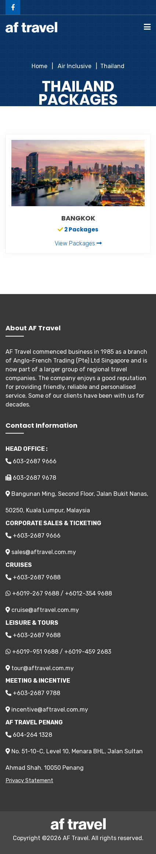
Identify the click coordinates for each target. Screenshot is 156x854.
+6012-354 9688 (88, 593)
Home (39, 66)
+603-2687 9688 (33, 577)
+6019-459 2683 (87, 651)
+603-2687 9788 (33, 693)
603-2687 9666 (31, 461)
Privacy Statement (29, 780)
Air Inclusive (73, 66)
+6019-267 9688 (35, 593)
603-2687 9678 (31, 477)
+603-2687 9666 (33, 535)
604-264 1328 (29, 734)
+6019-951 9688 (35, 651)
